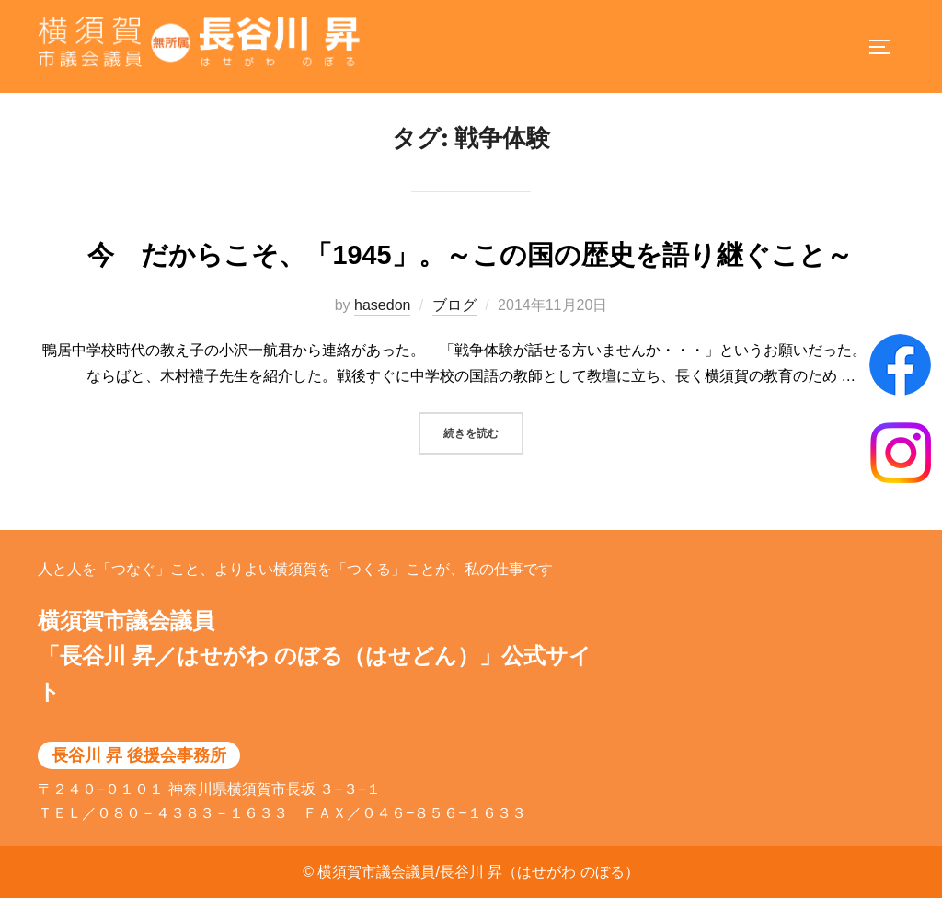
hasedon (382, 324)
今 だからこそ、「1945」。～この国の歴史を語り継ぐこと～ (483, 275)
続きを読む (483, 450)
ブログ (454, 324)
